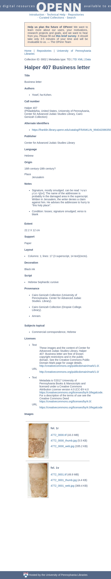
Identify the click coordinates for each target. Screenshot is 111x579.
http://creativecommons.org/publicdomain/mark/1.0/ (69, 365)
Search (71, 17)
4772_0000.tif (59, 434)
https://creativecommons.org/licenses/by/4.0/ (65, 401)
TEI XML (78, 59)
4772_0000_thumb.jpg (64, 440)
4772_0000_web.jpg (62, 446)
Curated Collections (51, 17)
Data (88, 59)
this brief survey (66, 35)
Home (27, 50)
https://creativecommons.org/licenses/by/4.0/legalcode (70, 392)
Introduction (36, 14)
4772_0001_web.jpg (62, 485)
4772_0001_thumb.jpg (64, 480)
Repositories (76, 14)
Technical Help (56, 14)
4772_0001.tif (59, 474)
